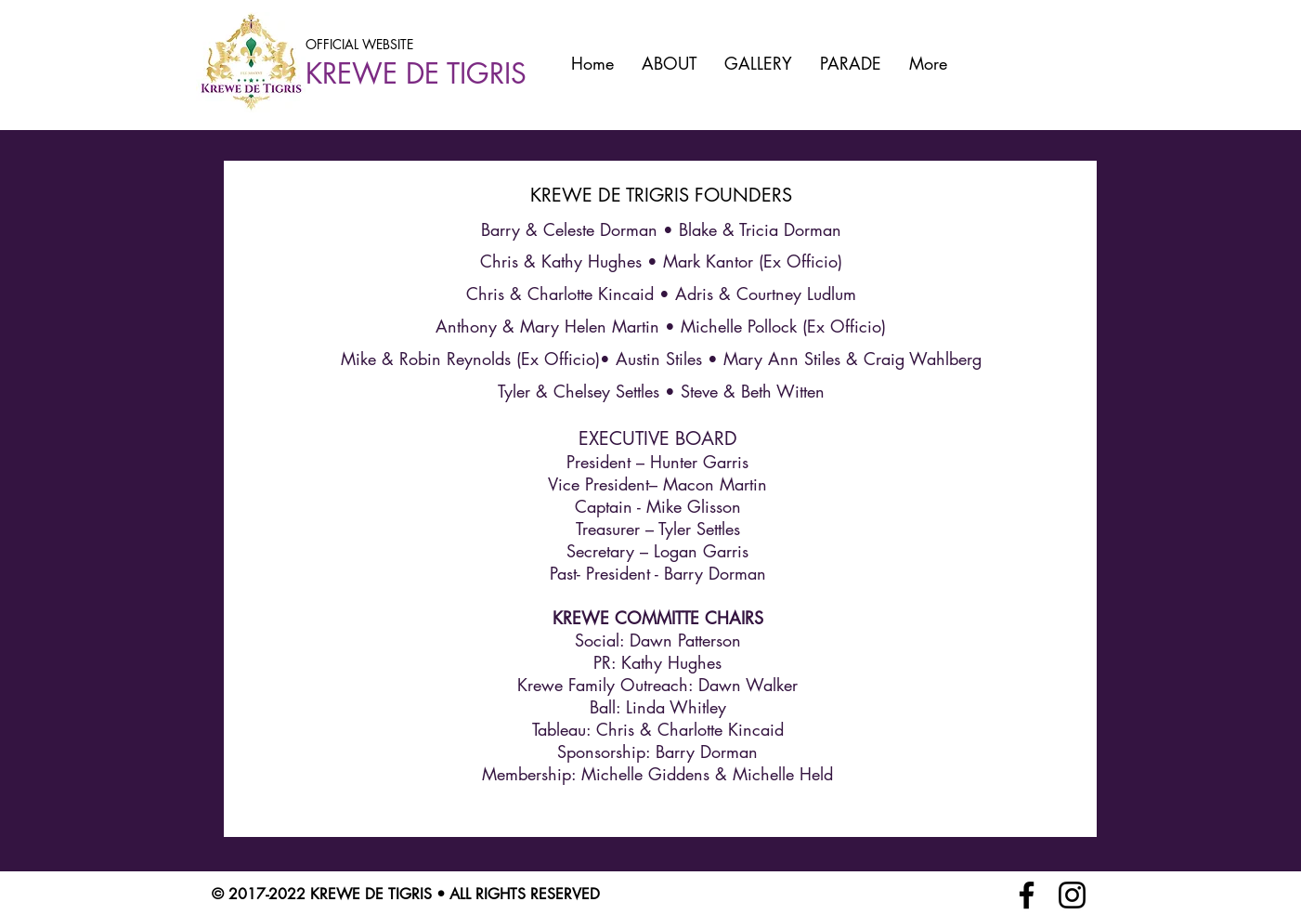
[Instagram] (1072, 895)
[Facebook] (1026, 895)
